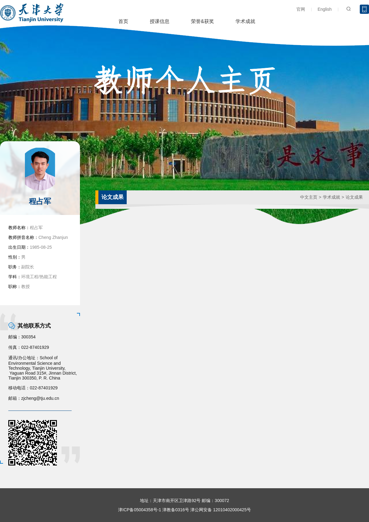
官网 (300, 9)
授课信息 (159, 21)
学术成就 (245, 21)
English (325, 9)
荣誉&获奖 (202, 21)
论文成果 (354, 197)
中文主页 (308, 197)
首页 (123, 21)
